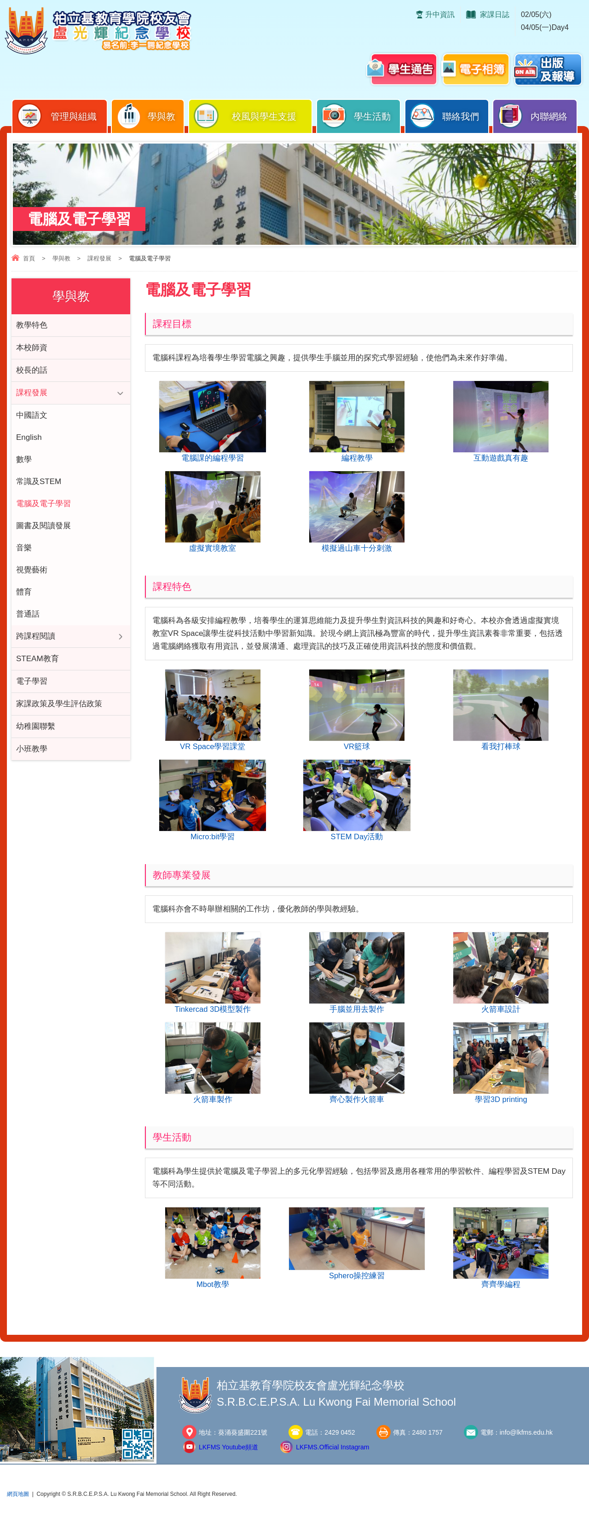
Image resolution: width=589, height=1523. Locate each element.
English (29, 437)
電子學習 (31, 681)
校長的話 (31, 370)
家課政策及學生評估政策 (59, 703)
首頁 (29, 258)
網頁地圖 (18, 1499)
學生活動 (356, 115)
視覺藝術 (31, 569)
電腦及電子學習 (43, 503)
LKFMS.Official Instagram (332, 1452)
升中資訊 (440, 14)
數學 (24, 459)
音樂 (24, 547)
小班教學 (31, 748)
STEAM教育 (37, 658)
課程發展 (99, 258)
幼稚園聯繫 (35, 726)
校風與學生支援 (244, 115)
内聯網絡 (532, 115)
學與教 (145, 115)
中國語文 (31, 415)
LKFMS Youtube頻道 (228, 1452)
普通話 (28, 614)
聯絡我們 (444, 115)
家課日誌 (494, 14)
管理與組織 (56, 115)
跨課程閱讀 (35, 636)
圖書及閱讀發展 (43, 525)
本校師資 (31, 347)
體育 (24, 592)
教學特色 (31, 325)
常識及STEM (38, 481)
